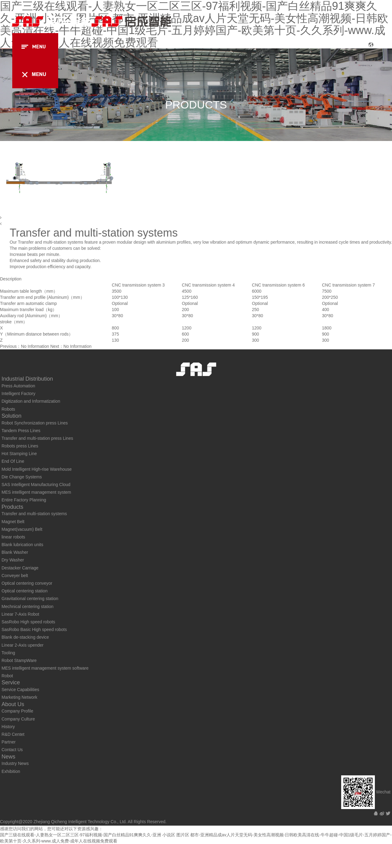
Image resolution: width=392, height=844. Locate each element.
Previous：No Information (24, 346)
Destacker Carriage (20, 567)
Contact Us (12, 749)
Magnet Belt (13, 521)
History (8, 726)
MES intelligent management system (36, 492)
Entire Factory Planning (24, 499)
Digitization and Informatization (31, 401)
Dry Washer (13, 559)
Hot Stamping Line (19, 453)
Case (258, 44)
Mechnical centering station (28, 606)
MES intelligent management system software (45, 668)
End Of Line (13, 461)
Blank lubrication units (22, 544)
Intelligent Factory (19, 393)
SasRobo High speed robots (28, 621)
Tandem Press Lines (21, 430)
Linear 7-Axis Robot (20, 614)
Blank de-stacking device (25, 637)
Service (286, 44)
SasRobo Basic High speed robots (34, 629)
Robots (8, 409)
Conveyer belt (15, 575)
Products (229, 44)
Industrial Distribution (154, 44)
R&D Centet (13, 734)
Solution (197, 44)
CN (377, 45)
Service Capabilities (20, 689)
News (347, 44)
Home (112, 44)
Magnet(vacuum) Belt (22, 529)
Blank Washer (15, 552)
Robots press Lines (20, 445)
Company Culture (18, 719)
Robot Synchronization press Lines (35, 422)
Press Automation (18, 385)
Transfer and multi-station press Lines (37, 438)
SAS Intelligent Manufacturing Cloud (36, 484)
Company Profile (17, 711)
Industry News (15, 763)
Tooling (8, 652)
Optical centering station (24, 590)
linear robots (13, 536)
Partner (9, 741)
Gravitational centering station (30, 598)
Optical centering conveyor (27, 583)
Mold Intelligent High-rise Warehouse (37, 469)
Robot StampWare (19, 660)
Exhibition (11, 771)
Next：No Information (71, 346)
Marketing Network (19, 697)
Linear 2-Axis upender (22, 645)
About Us (317, 44)
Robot (7, 675)
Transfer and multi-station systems (34, 513)
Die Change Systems (22, 476)
